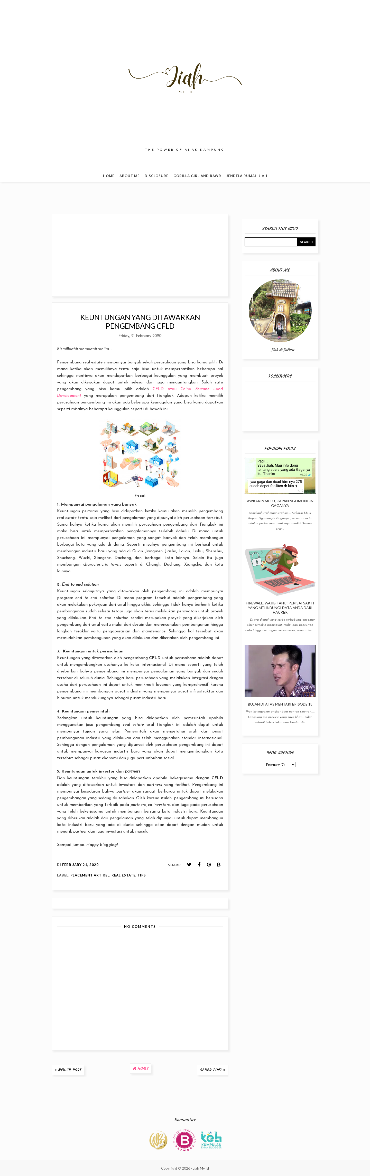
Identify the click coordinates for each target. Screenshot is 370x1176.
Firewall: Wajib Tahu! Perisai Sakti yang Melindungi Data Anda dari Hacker (280, 607)
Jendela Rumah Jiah (246, 176)
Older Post (211, 1070)
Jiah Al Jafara (282, 349)
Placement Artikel (89, 875)
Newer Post (69, 1070)
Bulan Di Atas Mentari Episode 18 (280, 704)
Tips (141, 875)
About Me (129, 176)
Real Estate (123, 875)
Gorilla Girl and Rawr (197, 176)
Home (108, 176)
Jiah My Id (201, 1168)
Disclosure (156, 176)
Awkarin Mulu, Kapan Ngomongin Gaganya (280, 503)
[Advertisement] (140, 255)
